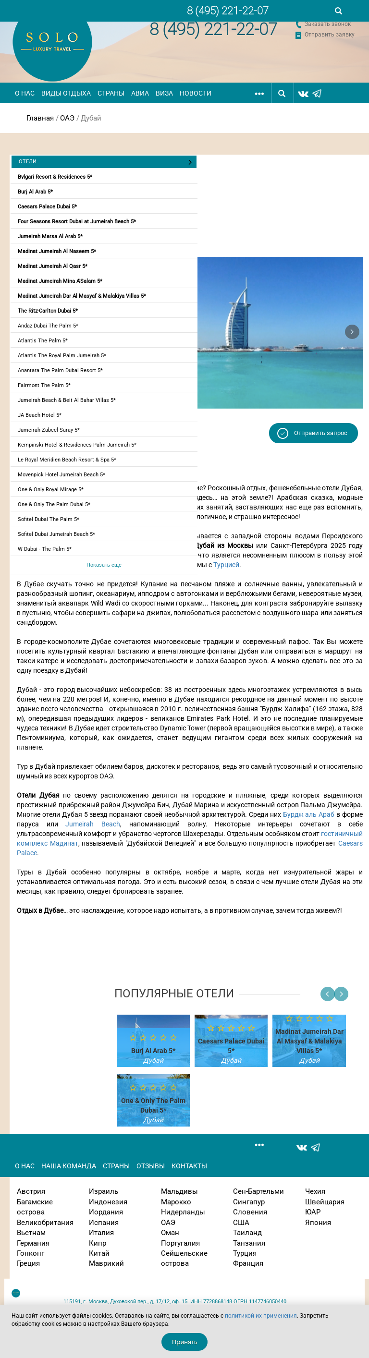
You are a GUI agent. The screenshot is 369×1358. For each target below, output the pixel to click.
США (241, 1222)
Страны (111, 93)
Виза (164, 93)
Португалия (180, 1243)
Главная (40, 118)
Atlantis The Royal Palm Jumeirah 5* (62, 355)
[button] (352, 332)
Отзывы (150, 1166)
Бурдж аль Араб (309, 814)
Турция (245, 1253)
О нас (25, 93)
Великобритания (45, 1222)
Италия (101, 1232)
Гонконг (30, 1253)
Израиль (103, 1191)
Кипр (97, 1243)
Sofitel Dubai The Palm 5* (48, 519)
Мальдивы (179, 1191)
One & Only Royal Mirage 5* (51, 489)
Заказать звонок (328, 24)
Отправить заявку (330, 34)
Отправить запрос (320, 432)
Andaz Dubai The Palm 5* (48, 326)
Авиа (140, 93)
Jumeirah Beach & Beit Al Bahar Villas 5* (67, 400)
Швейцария (324, 1202)
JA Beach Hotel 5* (40, 415)
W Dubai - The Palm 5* (45, 549)
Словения (250, 1212)
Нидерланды (183, 1212)
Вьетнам (31, 1232)
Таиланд (247, 1232)
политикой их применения (261, 1315)
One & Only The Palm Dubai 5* (54, 504)
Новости (195, 93)
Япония (318, 1222)
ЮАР (312, 1212)
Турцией (226, 565)
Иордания (106, 1212)
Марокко (176, 1202)
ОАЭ (67, 118)
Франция (248, 1263)
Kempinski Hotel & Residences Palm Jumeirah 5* (77, 445)
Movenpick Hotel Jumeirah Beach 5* (61, 475)
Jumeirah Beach (92, 824)
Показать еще (104, 565)
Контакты (189, 1166)
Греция (28, 1263)
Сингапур (249, 1202)
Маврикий (106, 1263)
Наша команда (68, 1166)
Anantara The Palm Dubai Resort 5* (60, 370)
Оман (170, 1232)
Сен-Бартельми (258, 1191)
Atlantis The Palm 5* (43, 341)
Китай (99, 1253)
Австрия (31, 1191)
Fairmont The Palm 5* (44, 385)
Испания (104, 1222)
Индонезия (108, 1202)
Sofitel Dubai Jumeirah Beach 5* (56, 534)
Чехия (315, 1191)
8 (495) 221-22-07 (213, 29)
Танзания (249, 1243)
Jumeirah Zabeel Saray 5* (49, 430)
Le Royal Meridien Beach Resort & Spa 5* (67, 460)
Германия (33, 1243)
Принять (184, 1342)
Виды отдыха (66, 93)
